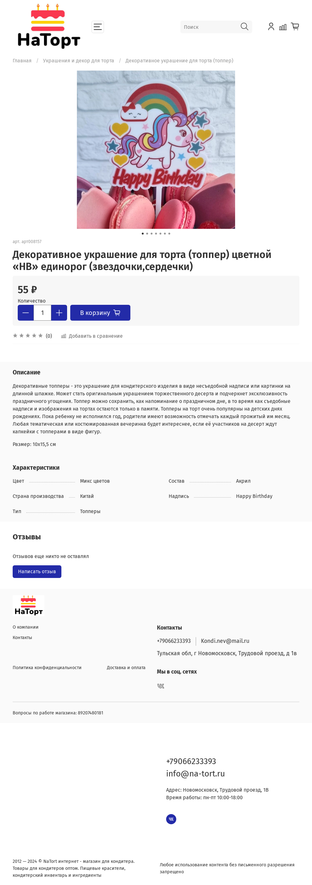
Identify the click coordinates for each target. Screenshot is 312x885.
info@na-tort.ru (195, 772)
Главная (22, 61)
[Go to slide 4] (156, 234)
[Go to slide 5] (160, 234)
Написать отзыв (37, 571)
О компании (26, 625)
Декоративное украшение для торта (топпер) (179, 61)
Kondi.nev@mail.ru (225, 639)
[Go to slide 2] (147, 234)
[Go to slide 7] (169, 234)
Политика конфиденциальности (47, 666)
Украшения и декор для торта (78, 61)
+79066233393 (174, 639)
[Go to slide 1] (143, 234)
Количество (32, 301)
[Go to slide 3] (152, 234)
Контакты (22, 636)
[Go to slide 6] (165, 234)
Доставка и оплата (126, 666)
